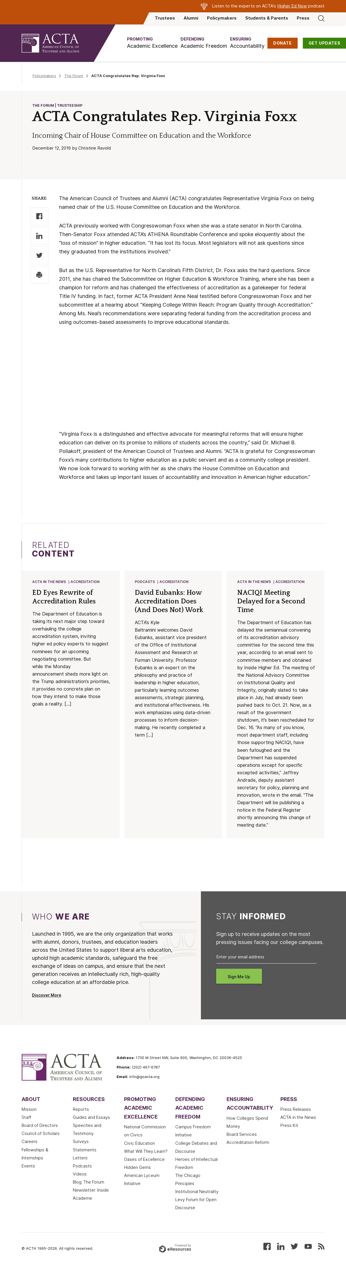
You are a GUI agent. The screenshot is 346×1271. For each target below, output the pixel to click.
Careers (29, 1142)
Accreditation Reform (248, 1143)
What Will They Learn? (146, 1152)
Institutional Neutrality (196, 1192)
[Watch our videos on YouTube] (308, 1247)
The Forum (73, 75)
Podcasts (145, 582)
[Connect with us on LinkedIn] (280, 1247)
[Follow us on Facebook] (267, 1247)
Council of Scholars (41, 1134)
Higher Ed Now (292, 6)
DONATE (282, 43)
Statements (84, 1150)
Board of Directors (40, 1126)
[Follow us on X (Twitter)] (294, 1247)
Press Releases (295, 1110)
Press (303, 18)
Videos (80, 1174)
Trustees (165, 18)
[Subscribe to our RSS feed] (321, 1247)
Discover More (46, 995)
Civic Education (139, 1143)
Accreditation (85, 582)
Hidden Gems (137, 1168)
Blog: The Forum (88, 1182)
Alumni (191, 18)
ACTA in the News (49, 582)
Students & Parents (266, 18)
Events (28, 1166)
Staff (26, 1118)
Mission (29, 1110)
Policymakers (222, 18)
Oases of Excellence (144, 1160)
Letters (80, 1158)
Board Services (242, 1135)
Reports (81, 1110)
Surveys (81, 1142)
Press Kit (289, 1126)
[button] (152, 43)
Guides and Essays (91, 1118)
